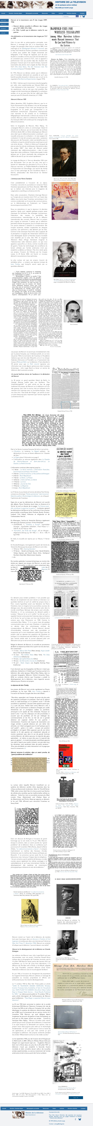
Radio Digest (24, 663)
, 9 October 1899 (63, 54)
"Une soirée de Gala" (63, 85)
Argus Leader (45, 651)
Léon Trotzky (36, 691)
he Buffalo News (27, 655)
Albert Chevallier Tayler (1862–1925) (68, 178)
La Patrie (22, 478)
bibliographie (58, 1093)
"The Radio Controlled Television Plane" (67, 1088)
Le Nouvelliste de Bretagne (40, 473)
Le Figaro (16, 457)
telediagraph (26, 48)
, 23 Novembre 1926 (31, 926)
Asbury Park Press (26, 651)
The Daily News (20, 67)
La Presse (29, 478)
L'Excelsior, (17, 451)
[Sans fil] (76, 1097)
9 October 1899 (29, 69)
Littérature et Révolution (70, 772)
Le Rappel (35, 451)
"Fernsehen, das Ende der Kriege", (25, 530)
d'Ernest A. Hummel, (37, 48)
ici (24, 748)
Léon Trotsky (15, 264)
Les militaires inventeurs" (74, 1093)
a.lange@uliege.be (59, 1124)
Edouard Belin (22, 362)
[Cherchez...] (68, 16)
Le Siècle (34, 480)
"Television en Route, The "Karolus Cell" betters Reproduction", (67, 805)
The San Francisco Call (35, 67)
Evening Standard (29, 549)
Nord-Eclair (34, 471)
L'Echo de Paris (25, 480)
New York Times (17, 943)
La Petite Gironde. (25, 463)
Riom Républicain (25, 476)
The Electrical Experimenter (27, 79)
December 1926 (68, 871)
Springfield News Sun (26, 659)
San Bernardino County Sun (28, 661)
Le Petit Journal (33, 364)
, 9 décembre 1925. (62, 89)
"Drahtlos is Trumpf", (33, 524)
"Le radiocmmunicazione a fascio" (27, 849)
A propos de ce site (54, 1112)
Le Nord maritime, (27, 469)
